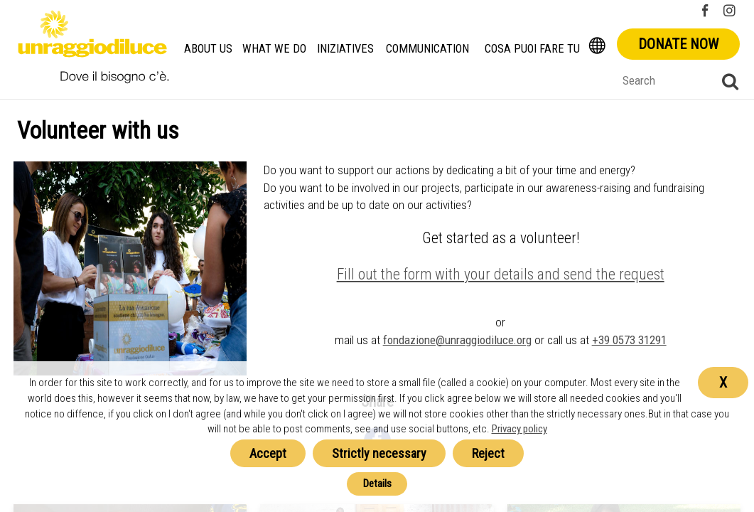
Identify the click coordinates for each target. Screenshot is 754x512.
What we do (274, 48)
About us (208, 48)
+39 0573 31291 (629, 340)
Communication (427, 48)
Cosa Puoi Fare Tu (532, 48)
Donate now (678, 44)
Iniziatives (345, 48)
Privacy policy (519, 428)
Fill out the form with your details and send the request (500, 274)
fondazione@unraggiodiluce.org (457, 340)
